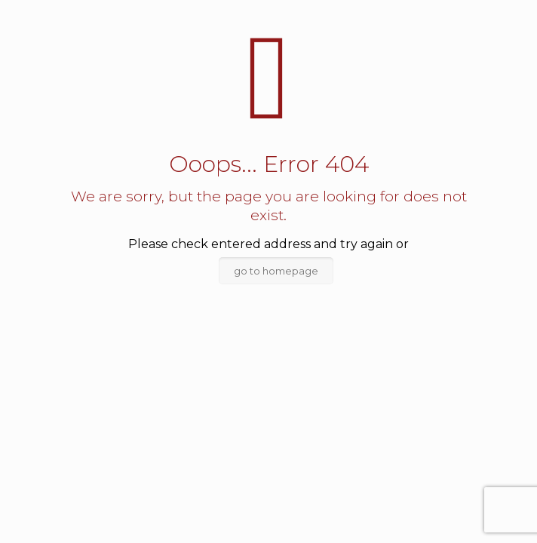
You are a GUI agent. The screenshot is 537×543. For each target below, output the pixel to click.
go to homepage (276, 271)
